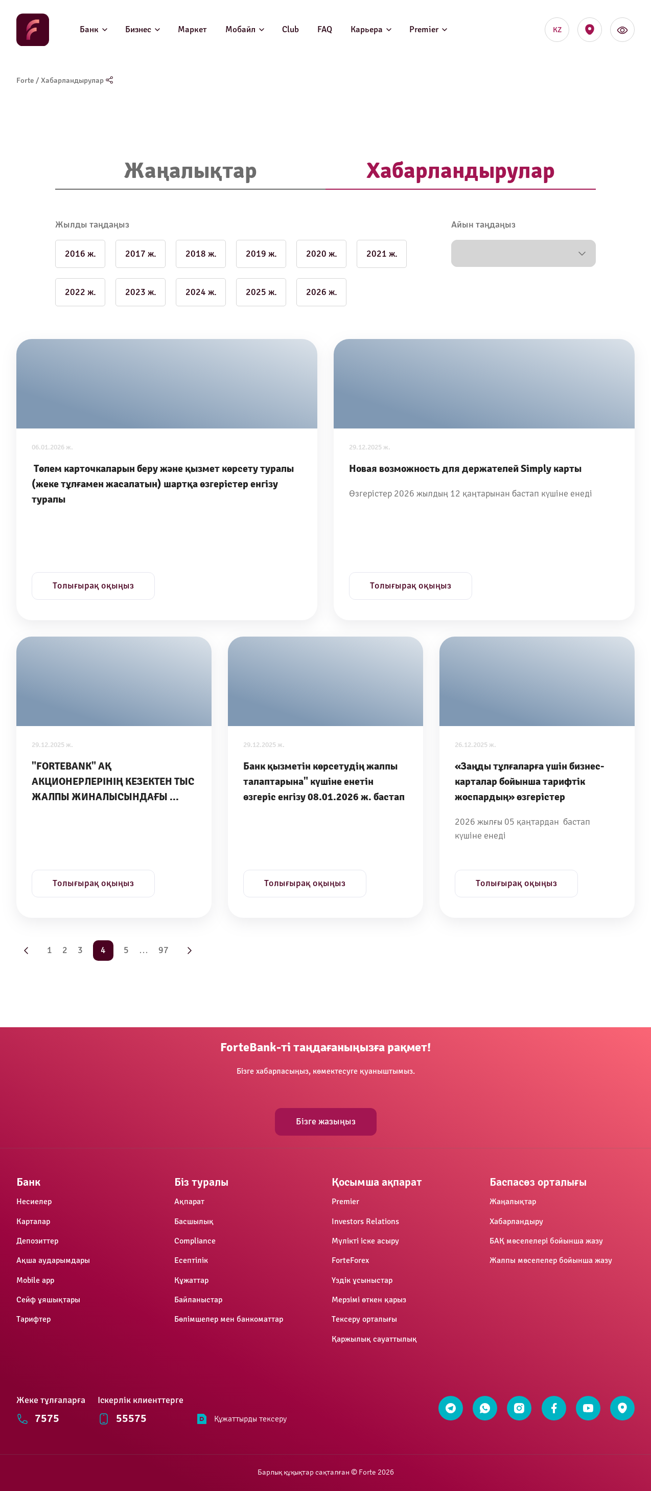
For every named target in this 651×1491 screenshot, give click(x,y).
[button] (523, 253)
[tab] (190, 171)
